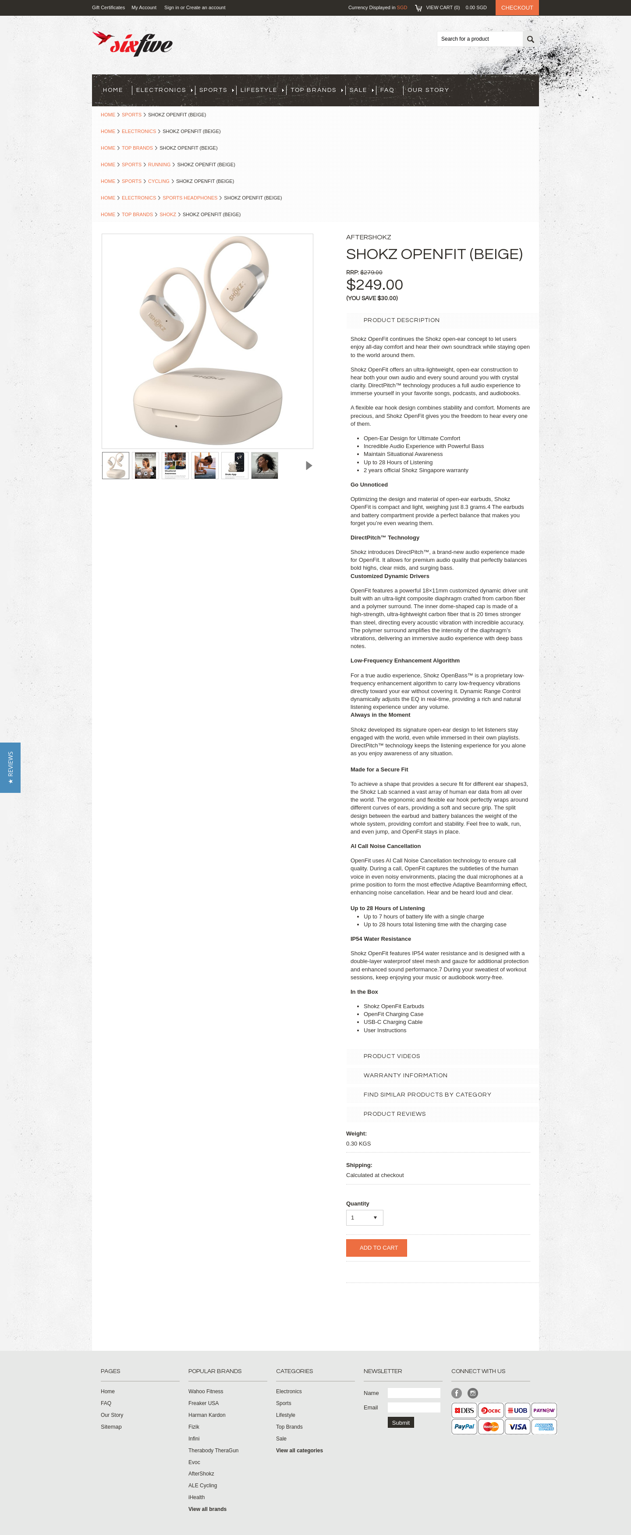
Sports (216, 90)
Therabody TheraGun (213, 1450)
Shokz (168, 214)
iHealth (196, 1497)
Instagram (473, 1393)
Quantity (357, 1203)
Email (371, 1407)
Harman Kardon (207, 1415)
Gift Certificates (108, 7)
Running (159, 164)
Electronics (164, 90)
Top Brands (317, 90)
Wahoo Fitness (205, 1391)
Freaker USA (203, 1403)
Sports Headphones (190, 197)
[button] (10, 768)
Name (371, 1393)
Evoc (194, 1462)
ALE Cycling (202, 1485)
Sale (362, 90)
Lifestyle (262, 90)
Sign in (171, 7)
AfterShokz (201, 1474)
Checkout (517, 7)
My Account (143, 7)
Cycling (159, 181)
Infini (193, 1439)
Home (108, 114)
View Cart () (456, 7)
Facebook (456, 1393)
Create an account (206, 7)
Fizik (193, 1427)
